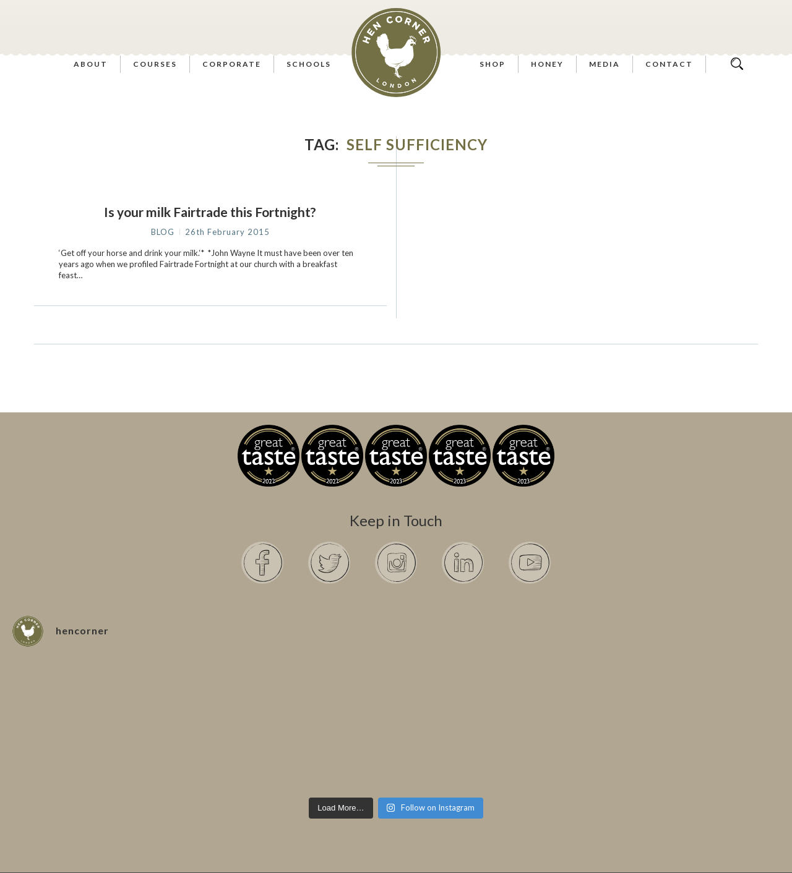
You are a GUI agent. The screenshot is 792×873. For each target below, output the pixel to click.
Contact (669, 64)
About (91, 64)
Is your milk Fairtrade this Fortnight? (210, 211)
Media (604, 64)
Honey (547, 64)
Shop (493, 64)
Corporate (231, 64)
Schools (308, 64)
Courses (155, 64)
